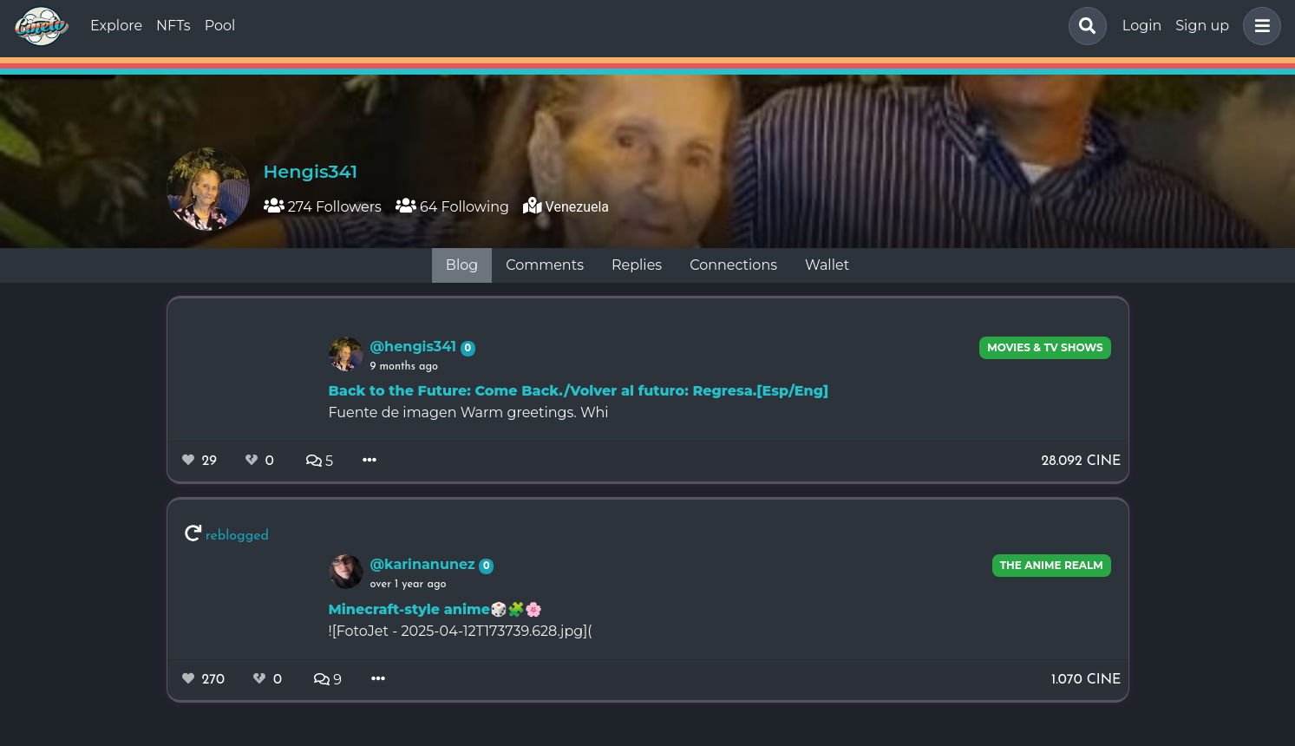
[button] (1258, 26)
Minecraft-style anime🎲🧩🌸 (436, 609)
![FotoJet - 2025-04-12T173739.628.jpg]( (460, 631)
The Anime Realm (1051, 565)
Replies (637, 265)
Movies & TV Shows (1045, 347)
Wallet (827, 265)
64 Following (452, 207)
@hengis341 (415, 346)
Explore (116, 25)
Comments (545, 265)
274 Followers (323, 207)
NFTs (173, 25)
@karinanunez (425, 564)
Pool (220, 25)
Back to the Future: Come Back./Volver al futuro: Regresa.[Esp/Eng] (579, 391)
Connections (733, 265)
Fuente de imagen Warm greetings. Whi (469, 412)
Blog (462, 265)
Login (1141, 25)
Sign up (1202, 25)
